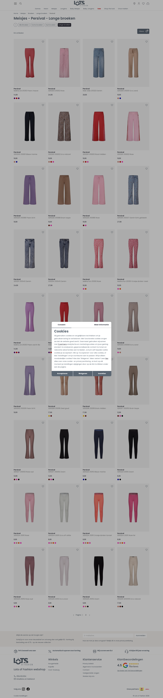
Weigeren (83, 373)
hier (106, 358)
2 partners (62, 344)
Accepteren (62, 373)
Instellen (102, 373)
